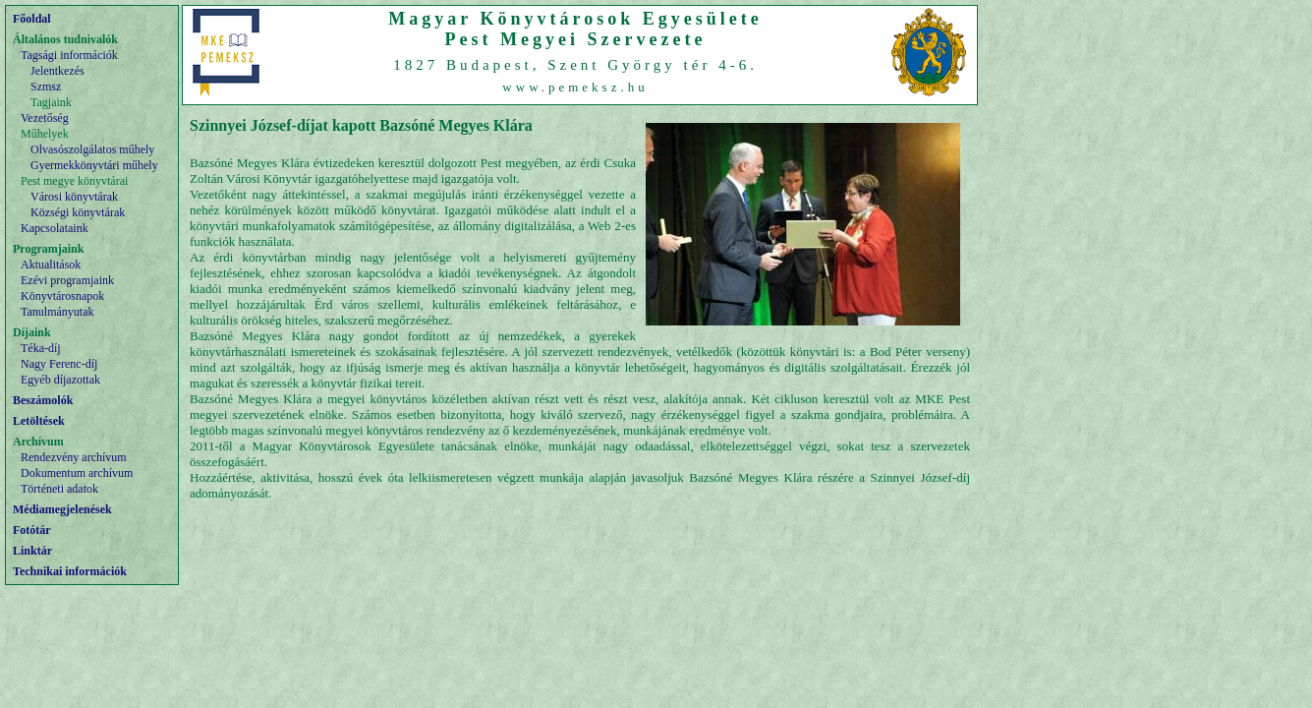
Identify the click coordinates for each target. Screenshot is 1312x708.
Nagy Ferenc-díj (59, 364)
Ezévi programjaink (67, 280)
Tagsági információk (69, 55)
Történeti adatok (59, 489)
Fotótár (32, 530)
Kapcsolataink (54, 228)
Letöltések (39, 421)
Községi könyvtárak (77, 212)
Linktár (32, 551)
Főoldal (32, 19)
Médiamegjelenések (62, 509)
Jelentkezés (57, 71)
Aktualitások (51, 264)
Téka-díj (41, 348)
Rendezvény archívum (74, 457)
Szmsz (45, 86)
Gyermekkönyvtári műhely (94, 165)
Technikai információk (70, 571)
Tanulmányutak (57, 312)
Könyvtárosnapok (62, 296)
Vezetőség (45, 118)
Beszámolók (43, 400)
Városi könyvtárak (74, 197)
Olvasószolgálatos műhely (92, 149)
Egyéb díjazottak (60, 379)
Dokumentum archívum (77, 473)
